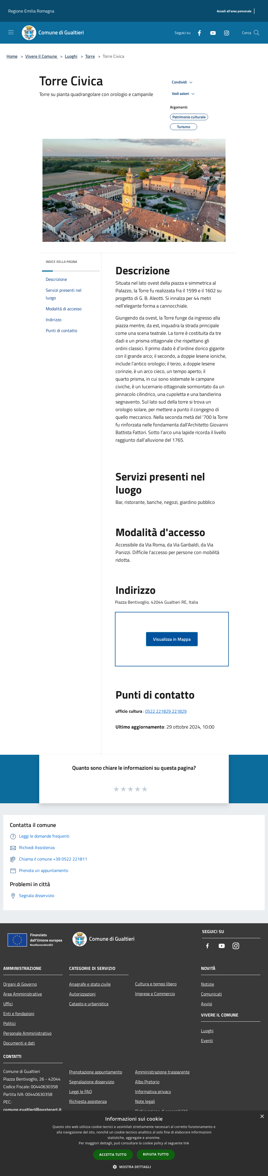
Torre (90, 56)
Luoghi (71, 56)
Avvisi (206, 1003)
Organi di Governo (20, 984)
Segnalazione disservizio (91, 1081)
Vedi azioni (184, 94)
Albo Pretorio (147, 1081)
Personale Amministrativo (27, 1033)
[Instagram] (224, 32)
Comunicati (211, 994)
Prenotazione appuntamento (95, 1072)
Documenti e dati (19, 1043)
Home (12, 56)
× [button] (262, 1117)
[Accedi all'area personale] (234, 11)
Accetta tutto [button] (113, 1154)
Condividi (183, 82)
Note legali (145, 1101)
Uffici (8, 1003)
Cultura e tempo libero (155, 983)
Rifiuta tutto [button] (156, 1154)
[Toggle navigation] (11, 32)
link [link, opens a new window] (186, 1143)
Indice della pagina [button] (61, 261)
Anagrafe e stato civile (90, 984)
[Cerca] (256, 32)
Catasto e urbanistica (88, 1003)
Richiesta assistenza (88, 1101)
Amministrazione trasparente (162, 1072)
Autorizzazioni (82, 994)
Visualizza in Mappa (172, 639)
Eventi (207, 1040)
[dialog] (134, 1143)
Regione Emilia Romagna (31, 11)
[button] (134, 1166)
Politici (9, 1023)
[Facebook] (197, 32)
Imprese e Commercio (155, 993)
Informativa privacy (153, 1091)
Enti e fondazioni (18, 1013)
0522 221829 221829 (166, 711)
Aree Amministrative (22, 994)
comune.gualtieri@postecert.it (32, 1109)
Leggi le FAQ (80, 1091)
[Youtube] (210, 32)
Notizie (207, 984)
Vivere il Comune (41, 56)
